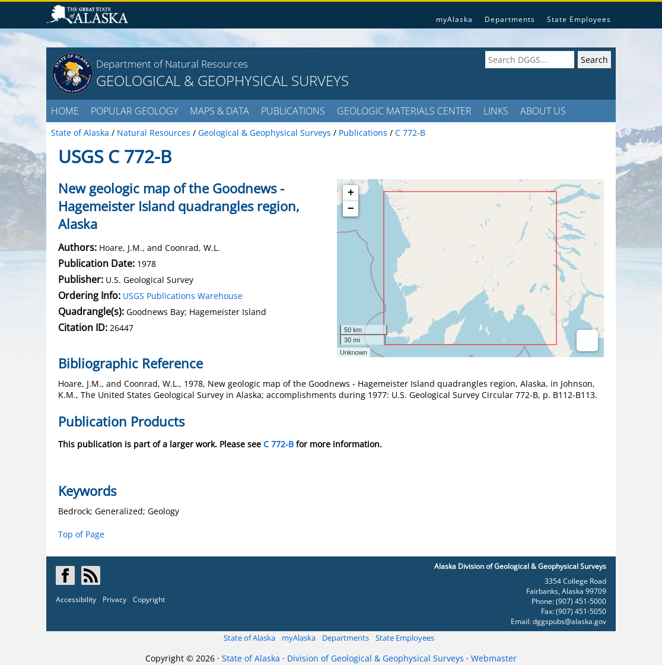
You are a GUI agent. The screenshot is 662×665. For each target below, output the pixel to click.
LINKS (495, 110)
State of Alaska (249, 637)
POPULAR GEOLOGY (134, 110)
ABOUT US (543, 110)
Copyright (149, 599)
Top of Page (81, 534)
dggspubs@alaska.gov (569, 621)
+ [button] (351, 193)
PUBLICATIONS (293, 110)
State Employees (579, 19)
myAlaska (454, 19)
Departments (510, 19)
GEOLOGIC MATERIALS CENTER (404, 110)
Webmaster (494, 658)
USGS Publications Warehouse (183, 295)
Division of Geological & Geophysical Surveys (375, 658)
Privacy (114, 599)
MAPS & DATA (219, 110)
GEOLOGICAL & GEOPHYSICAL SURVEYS (222, 80)
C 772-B (278, 444)
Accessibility (76, 599)
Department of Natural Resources (172, 64)
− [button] (351, 209)
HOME (65, 110)
